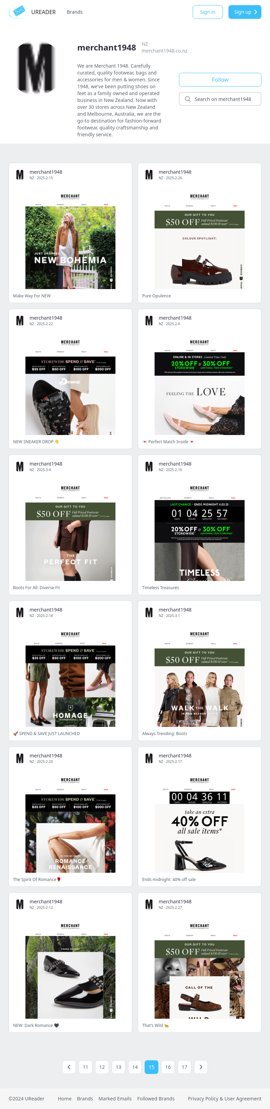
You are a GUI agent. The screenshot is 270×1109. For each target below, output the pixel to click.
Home (64, 1098)
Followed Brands (156, 1098)
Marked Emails (115, 1098)
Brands (74, 12)
